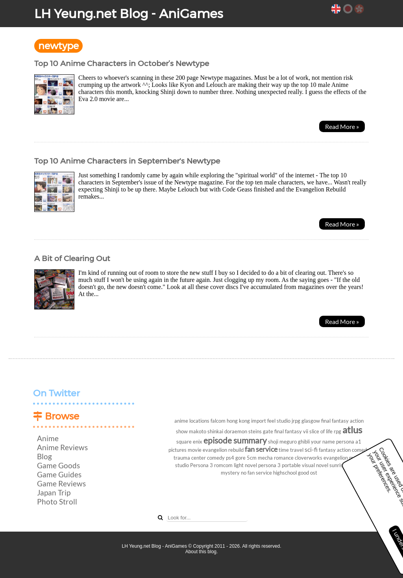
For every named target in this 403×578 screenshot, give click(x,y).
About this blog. (201, 551)
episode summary (235, 440)
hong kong (238, 421)
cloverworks (308, 458)
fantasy (327, 450)
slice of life (321, 431)
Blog (44, 456)
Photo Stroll (57, 501)
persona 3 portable (279, 465)
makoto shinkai (206, 431)
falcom (218, 421)
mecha (265, 458)
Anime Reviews (62, 447)
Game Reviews (61, 483)
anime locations (191, 421)
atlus (352, 429)
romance (284, 458)
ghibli (304, 441)
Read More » (342, 126)
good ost (307, 472)
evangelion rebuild (223, 450)
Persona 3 (201, 465)
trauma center (190, 458)
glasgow (310, 421)
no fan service (256, 472)
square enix (189, 441)
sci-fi (311, 449)
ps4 (230, 458)
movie (195, 450)
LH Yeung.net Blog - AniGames (128, 13)
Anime (48, 438)
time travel (291, 450)
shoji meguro (282, 441)
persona (345, 441)
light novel (245, 465)
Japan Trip (53, 492)
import (258, 421)
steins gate (260, 431)
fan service (261, 449)
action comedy (353, 450)
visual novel (315, 465)
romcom (223, 465)
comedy (216, 458)
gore (240, 458)
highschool (285, 472)
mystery (230, 472)
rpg (337, 431)
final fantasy (335, 421)
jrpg (296, 421)
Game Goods (58, 465)
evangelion (336, 458)
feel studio (278, 421)
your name (323, 441)
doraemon (235, 431)
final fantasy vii (291, 431)
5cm (252, 458)
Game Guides (59, 474)
